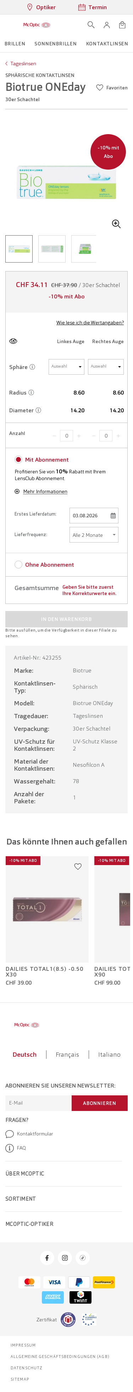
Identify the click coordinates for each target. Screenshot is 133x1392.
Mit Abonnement (47, 459)
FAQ (15, 1148)
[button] (107, 25)
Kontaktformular (29, 1134)
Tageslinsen (23, 63)
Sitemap (20, 1379)
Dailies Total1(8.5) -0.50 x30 (44, 972)
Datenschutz (27, 1367)
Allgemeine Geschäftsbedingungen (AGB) (60, 1356)
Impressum (23, 1345)
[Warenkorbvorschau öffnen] (122, 25)
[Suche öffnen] (91, 25)
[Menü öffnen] (8, 25)
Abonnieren (99, 1103)
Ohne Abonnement (49, 564)
